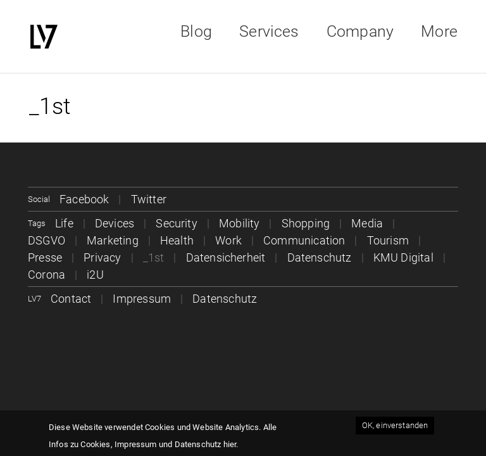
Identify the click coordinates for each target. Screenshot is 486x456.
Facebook (84, 199)
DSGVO (46, 240)
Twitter (148, 199)
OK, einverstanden (395, 425)
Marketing (113, 240)
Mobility (239, 223)
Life (64, 223)
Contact (71, 298)
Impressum (142, 298)
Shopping (306, 223)
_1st (154, 257)
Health (177, 240)
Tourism (388, 240)
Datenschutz (319, 257)
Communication (304, 240)
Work (228, 240)
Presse (45, 257)
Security (176, 223)
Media (367, 223)
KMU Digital (403, 257)
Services (269, 31)
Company (360, 31)
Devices (114, 223)
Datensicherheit (226, 257)
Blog (196, 31)
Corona (46, 274)
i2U (95, 274)
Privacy (102, 257)
